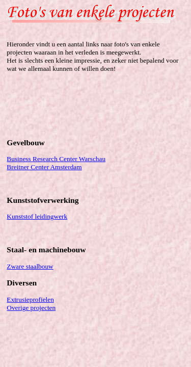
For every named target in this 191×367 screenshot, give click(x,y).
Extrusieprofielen (30, 299)
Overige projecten (31, 307)
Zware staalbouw (30, 266)
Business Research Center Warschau (56, 159)
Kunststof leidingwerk (37, 216)
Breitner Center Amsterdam (44, 167)
